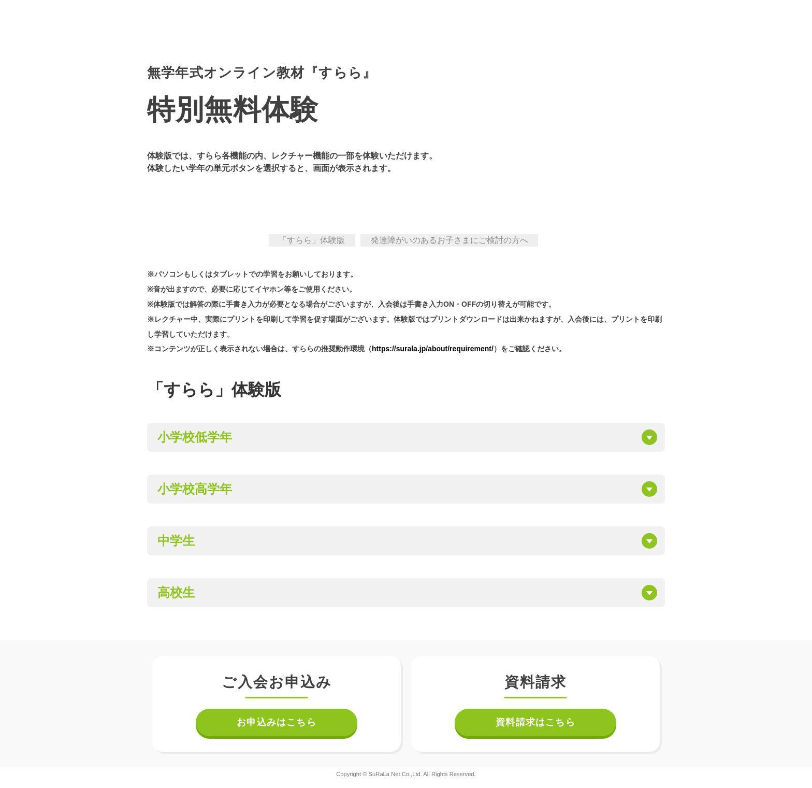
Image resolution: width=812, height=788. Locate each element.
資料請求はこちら (535, 722)
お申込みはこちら (276, 722)
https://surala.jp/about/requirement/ (433, 349)
